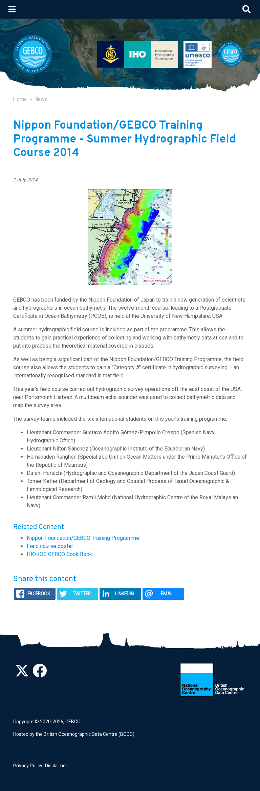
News (41, 99)
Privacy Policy (27, 765)
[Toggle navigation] (12, 9)
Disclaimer (56, 765)
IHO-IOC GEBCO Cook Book (59, 554)
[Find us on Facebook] (39, 674)
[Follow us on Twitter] (22, 674)
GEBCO (73, 721)
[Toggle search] (246, 9)
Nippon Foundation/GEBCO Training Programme (83, 538)
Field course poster (50, 546)
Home (20, 99)
